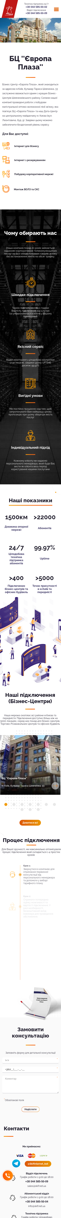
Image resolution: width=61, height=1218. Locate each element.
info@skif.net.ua (36, 1206)
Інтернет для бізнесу (26, 146)
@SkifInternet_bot (38, 1163)
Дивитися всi (30, 822)
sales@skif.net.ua (36, 1186)
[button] (5, 804)
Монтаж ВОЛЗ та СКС (26, 189)
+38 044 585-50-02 (36, 7)
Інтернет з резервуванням (29, 160)
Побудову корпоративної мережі (33, 174)
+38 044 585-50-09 (36, 13)
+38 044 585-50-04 (36, 1201)
